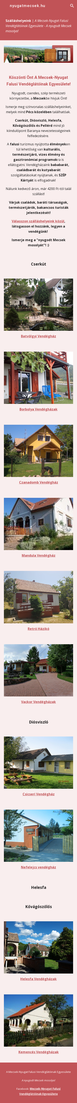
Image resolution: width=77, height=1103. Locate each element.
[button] (5, 5)
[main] (38, 26)
